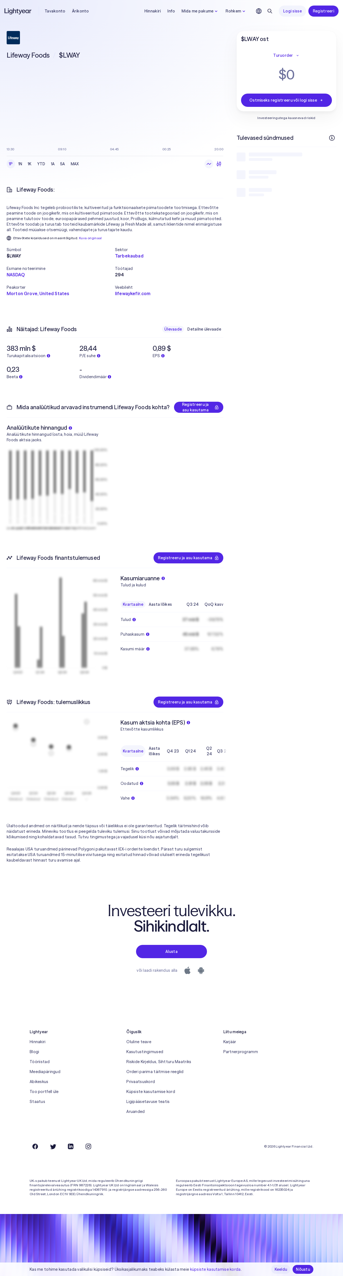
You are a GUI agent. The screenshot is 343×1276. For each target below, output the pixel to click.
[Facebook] (35, 1146)
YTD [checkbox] (41, 163)
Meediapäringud (45, 1071)
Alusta (171, 951)
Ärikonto (80, 11)
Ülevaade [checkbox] (173, 329)
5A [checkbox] (62, 163)
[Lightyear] (18, 11)
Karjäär (229, 1041)
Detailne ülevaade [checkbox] (204, 329)
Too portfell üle (44, 1091)
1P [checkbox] (11, 163)
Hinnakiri (152, 11)
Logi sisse (292, 11)
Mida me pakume (200, 11)
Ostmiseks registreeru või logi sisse (286, 100)
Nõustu (303, 1269)
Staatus (37, 1101)
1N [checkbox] (20, 163)
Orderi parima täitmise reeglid (154, 1071)
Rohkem (236, 11)
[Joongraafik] (208, 163)
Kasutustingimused (144, 1051)
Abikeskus (39, 1081)
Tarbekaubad (129, 256)
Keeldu (281, 1269)
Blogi (34, 1051)
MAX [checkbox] (75, 163)
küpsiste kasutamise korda (215, 1269)
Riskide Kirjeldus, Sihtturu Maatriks (158, 1061)
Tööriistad (40, 1061)
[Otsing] (269, 11)
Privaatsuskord (140, 1081)
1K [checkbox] (30, 163)
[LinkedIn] (70, 1146)
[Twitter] (52, 1146)
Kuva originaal (90, 238)
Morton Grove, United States (38, 293)
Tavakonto (55, 11)
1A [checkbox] (53, 163)
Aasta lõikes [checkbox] (160, 604)
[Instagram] (88, 1146)
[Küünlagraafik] (218, 163)
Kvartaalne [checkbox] (133, 604)
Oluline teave (138, 1041)
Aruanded (135, 1111)
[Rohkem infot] (331, 137)
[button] (61, 249)
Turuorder (286, 55)
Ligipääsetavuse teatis (148, 1101)
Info (171, 11)
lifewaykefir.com (133, 293)
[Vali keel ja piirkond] (258, 11)
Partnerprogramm (240, 1051)
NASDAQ (16, 274)
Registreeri (323, 11)
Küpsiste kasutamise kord (150, 1091)
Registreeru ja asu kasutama (200, 407)
